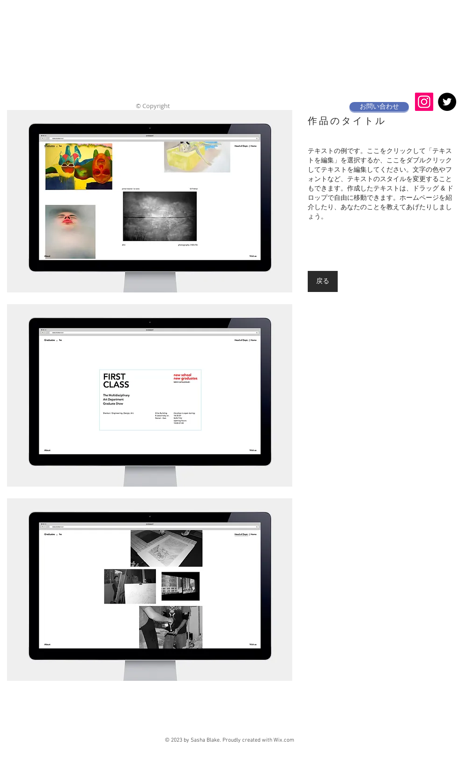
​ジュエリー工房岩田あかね (223, 46)
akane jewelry (231, 16)
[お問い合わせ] (379, 106)
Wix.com (284, 740)
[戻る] (323, 281)
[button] (149, 201)
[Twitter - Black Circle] (447, 102)
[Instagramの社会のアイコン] (424, 102)
